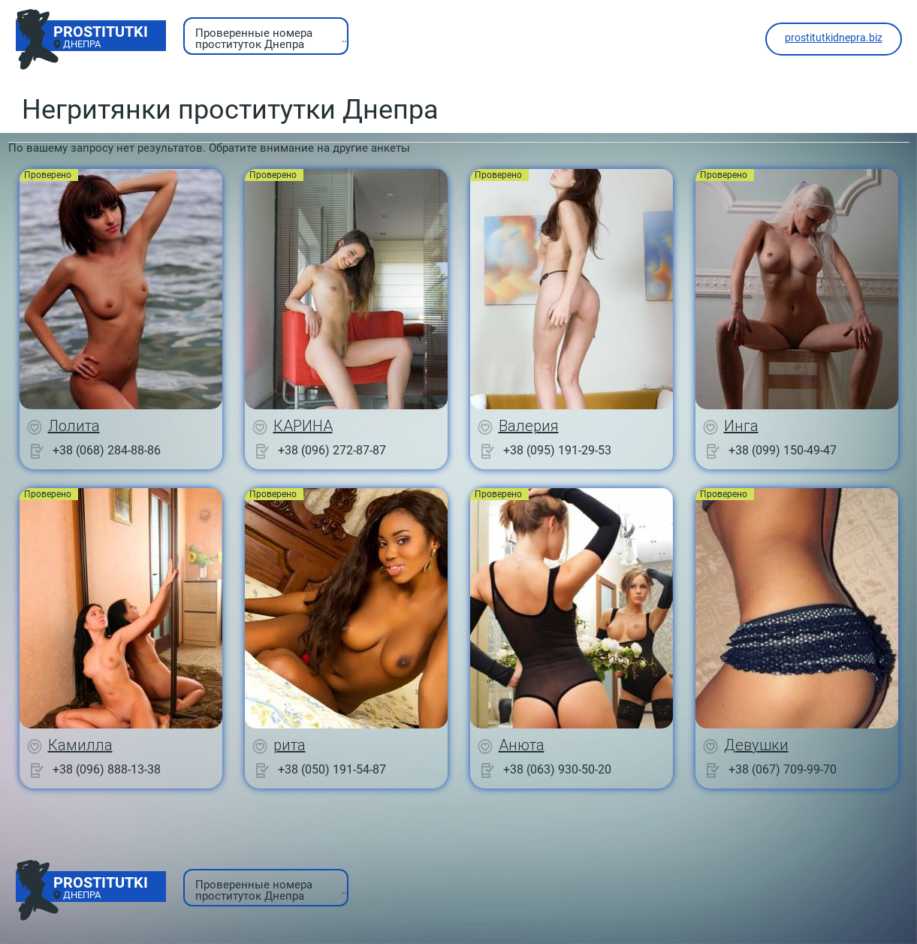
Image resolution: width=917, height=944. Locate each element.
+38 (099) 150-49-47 (782, 450)
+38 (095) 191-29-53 (557, 450)
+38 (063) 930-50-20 (557, 769)
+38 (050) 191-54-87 (332, 769)
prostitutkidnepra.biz (833, 38)
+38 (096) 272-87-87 (332, 450)
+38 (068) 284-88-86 (107, 450)
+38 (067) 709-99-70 (782, 769)
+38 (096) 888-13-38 (107, 769)
